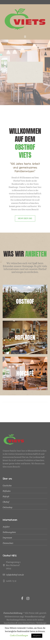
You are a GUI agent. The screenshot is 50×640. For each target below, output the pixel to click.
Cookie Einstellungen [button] (19, 635)
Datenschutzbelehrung (12, 612)
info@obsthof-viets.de (15, 574)
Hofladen (7, 491)
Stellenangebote (9, 532)
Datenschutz (8, 543)
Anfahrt (6, 526)
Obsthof (6, 501)
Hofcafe (6, 496)
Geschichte (7, 485)
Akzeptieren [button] (37, 636)
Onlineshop (7, 507)
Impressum (7, 537)
